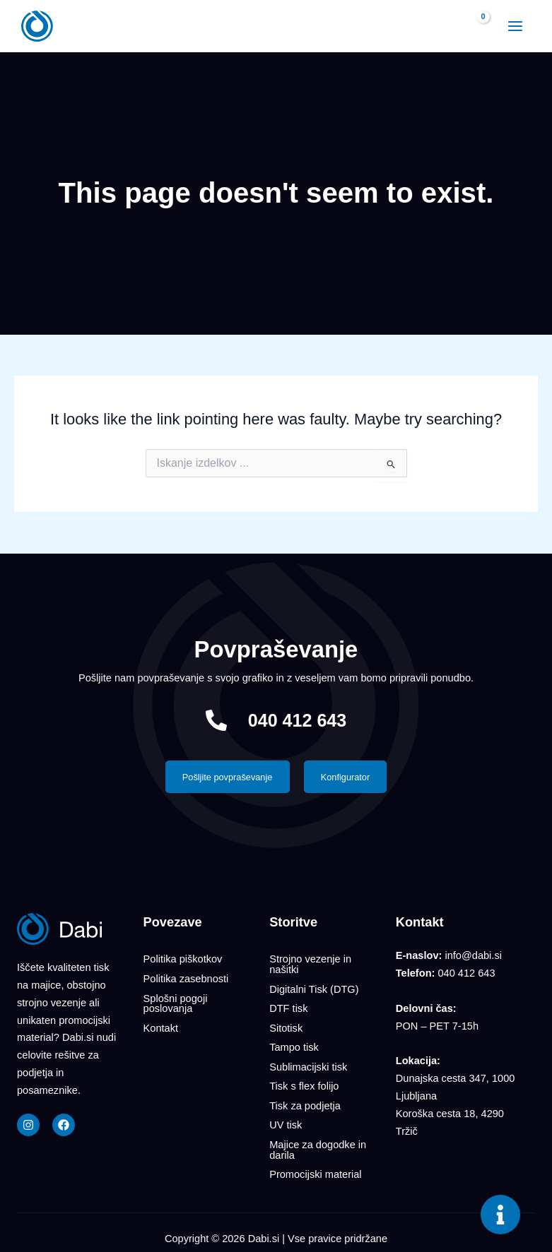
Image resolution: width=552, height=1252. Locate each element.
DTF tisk (288, 1007)
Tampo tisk (294, 1045)
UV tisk (285, 1120)
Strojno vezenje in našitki (310, 965)
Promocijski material (315, 1168)
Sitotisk (286, 1026)
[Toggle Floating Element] (500, 1214)
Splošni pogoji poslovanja (175, 1002)
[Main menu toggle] (513, 26)
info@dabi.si (473, 956)
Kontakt (160, 1026)
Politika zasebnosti (186, 978)
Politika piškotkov (183, 959)
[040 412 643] (215, 720)
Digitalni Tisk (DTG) (313, 988)
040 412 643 (297, 720)
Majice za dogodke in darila (317, 1144)
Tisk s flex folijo (304, 1082)
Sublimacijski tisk (308, 1063)
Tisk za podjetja (305, 1101)
